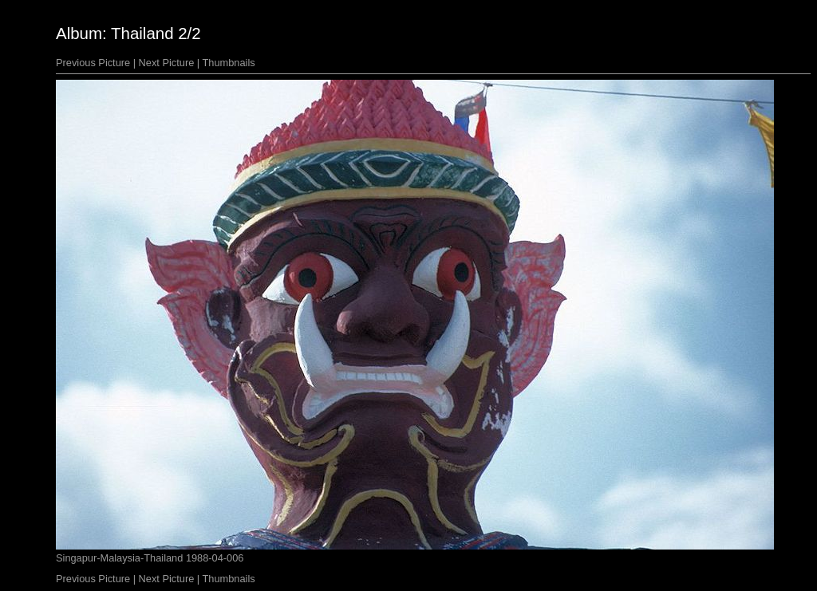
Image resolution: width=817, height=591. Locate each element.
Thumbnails (229, 63)
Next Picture (167, 63)
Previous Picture (93, 63)
